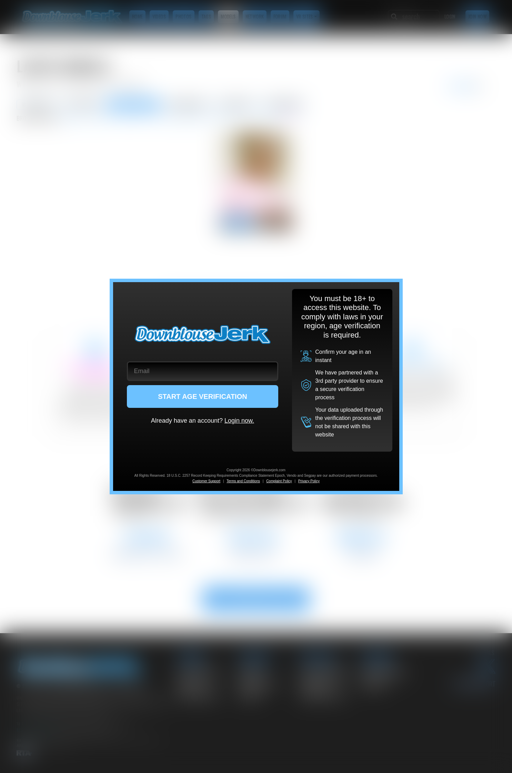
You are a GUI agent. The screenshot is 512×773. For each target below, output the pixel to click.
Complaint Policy (279, 481)
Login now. (239, 420)
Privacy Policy (309, 481)
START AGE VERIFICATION (202, 396)
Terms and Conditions (243, 481)
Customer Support (206, 481)
